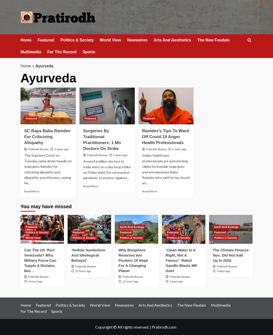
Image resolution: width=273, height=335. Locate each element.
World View (110, 40)
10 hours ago (83, 271)
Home (25, 40)
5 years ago (120, 155)
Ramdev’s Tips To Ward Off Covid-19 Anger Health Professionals (165, 137)
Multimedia (30, 52)
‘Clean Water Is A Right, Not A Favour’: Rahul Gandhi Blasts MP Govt (181, 260)
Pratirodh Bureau (38, 149)
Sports (89, 52)
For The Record (62, 52)
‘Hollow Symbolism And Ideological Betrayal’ (88, 255)
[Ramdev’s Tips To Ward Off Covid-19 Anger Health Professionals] (166, 106)
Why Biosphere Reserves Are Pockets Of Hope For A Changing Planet (133, 260)
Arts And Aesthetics (172, 40)
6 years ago (179, 149)
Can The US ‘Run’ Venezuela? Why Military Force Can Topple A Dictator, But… (40, 260)
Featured (46, 40)
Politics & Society (77, 40)
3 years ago (61, 149)
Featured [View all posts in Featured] (31, 118)
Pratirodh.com (164, 327)
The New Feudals (213, 40)
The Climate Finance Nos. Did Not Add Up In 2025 (231, 255)
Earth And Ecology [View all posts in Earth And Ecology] (132, 226)
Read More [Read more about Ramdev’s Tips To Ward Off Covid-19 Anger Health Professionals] (149, 191)
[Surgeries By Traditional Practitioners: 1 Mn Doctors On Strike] (107, 106)
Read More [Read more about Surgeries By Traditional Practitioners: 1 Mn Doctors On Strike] (90, 186)
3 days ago (176, 281)
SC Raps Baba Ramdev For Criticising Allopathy (47, 137)
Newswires (137, 40)
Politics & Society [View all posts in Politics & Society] (37, 232)
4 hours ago (35, 281)
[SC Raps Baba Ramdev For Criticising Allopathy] (48, 106)
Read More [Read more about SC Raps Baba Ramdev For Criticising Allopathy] (31, 191)
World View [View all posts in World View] (33, 237)
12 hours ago (130, 281)
